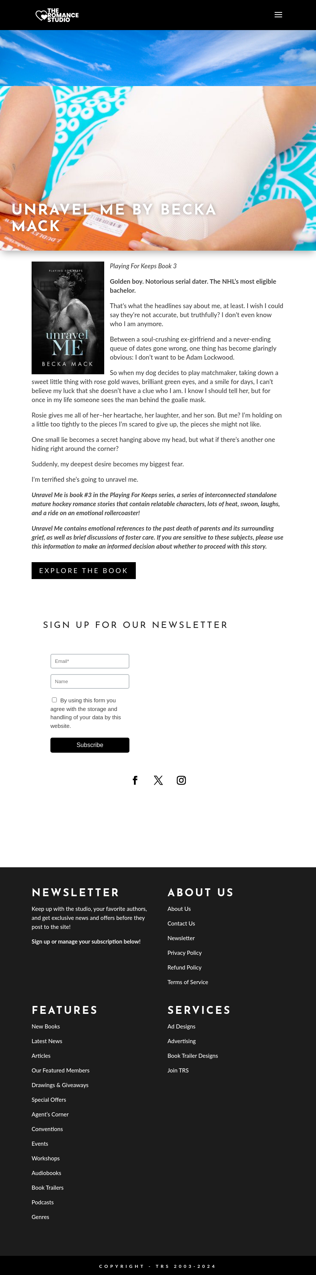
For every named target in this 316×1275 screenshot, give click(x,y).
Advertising (181, 1041)
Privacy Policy (184, 952)
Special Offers (49, 1099)
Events (40, 1143)
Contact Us (181, 923)
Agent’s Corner (50, 1114)
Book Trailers (48, 1187)
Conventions (47, 1128)
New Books (46, 1026)
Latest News (47, 1041)
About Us (179, 908)
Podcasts (43, 1202)
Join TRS (178, 1070)
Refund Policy (184, 967)
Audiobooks (46, 1172)
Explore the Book (83, 570)
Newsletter (181, 938)
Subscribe (89, 745)
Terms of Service (187, 982)
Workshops (46, 1158)
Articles (41, 1055)
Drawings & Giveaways (60, 1084)
